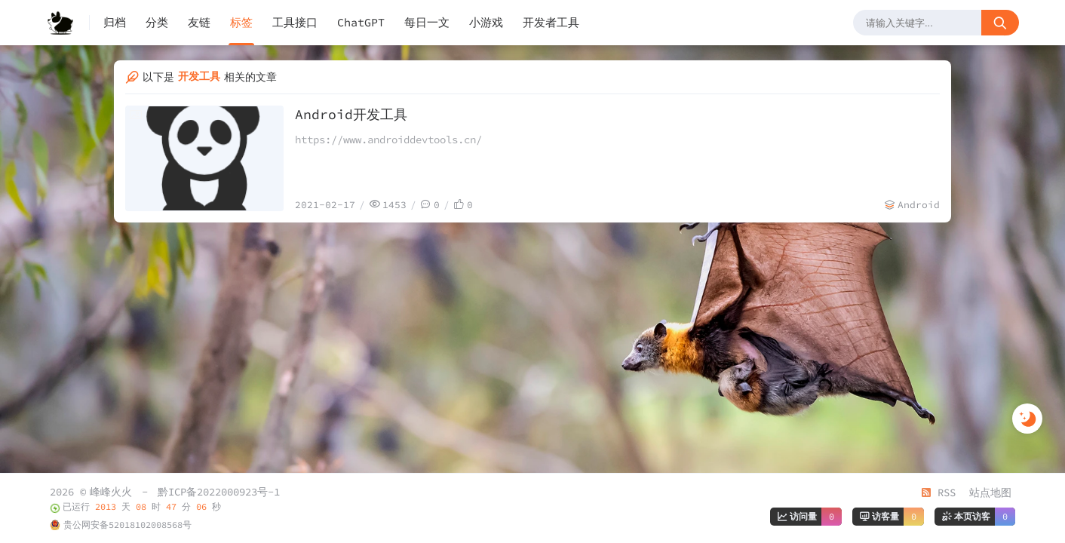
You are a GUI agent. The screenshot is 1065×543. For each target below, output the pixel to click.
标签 (241, 22)
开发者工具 (551, 22)
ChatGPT (361, 22)
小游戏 (486, 22)
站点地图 (990, 492)
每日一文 (427, 22)
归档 (114, 22)
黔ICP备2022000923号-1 (219, 492)
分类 (157, 22)
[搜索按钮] (1000, 22)
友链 (199, 22)
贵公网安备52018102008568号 (127, 524)
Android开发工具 (351, 114)
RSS (938, 492)
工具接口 (295, 22)
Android (919, 204)
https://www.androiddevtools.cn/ (388, 139)
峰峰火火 (111, 492)
